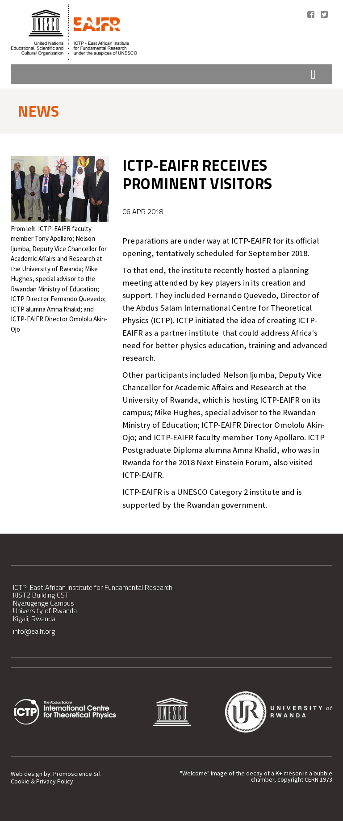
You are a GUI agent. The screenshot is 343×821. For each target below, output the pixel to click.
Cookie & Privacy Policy (42, 781)
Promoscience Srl (76, 774)
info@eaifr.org (34, 631)
